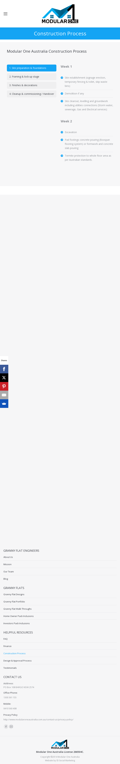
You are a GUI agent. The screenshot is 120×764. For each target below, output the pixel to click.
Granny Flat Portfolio (14, 601)
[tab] (31, 68)
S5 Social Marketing (65, 760)
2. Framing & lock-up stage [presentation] (24, 76)
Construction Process (14, 653)
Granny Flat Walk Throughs (17, 608)
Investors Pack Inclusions (16, 623)
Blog (5, 578)
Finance (7, 646)
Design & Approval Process (17, 660)
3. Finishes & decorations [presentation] (23, 85)
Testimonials (10, 667)
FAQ (5, 638)
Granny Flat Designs (13, 594)
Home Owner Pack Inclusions (18, 616)
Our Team (8, 571)
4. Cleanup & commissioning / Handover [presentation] (31, 93)
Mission (7, 564)
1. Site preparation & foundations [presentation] (27, 68)
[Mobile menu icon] (5, 14)
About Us (8, 557)
